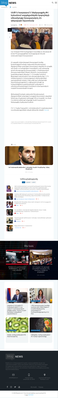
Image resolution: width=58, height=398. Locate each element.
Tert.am (46, 110)
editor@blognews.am (13, 378)
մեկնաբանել (48, 25)
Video (16, 205)
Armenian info (18, 227)
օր (23, 182)
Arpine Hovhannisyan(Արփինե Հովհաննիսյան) (26, 191)
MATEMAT (31, 395)
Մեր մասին (33, 387)
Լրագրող (14, 25)
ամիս (33, 182)
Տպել (14, 144)
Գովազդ (41, 387)
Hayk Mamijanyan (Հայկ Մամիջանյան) (24, 199)
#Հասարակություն (12, 301)
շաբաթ (28, 182)
